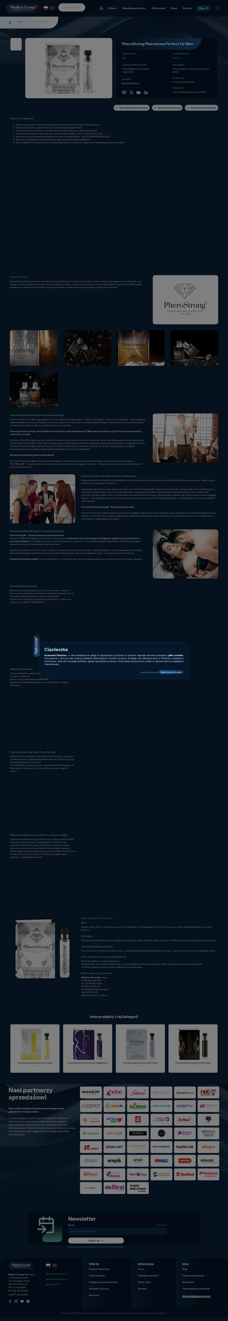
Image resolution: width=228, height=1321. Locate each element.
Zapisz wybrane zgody (131, 672)
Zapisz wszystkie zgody (165, 672)
